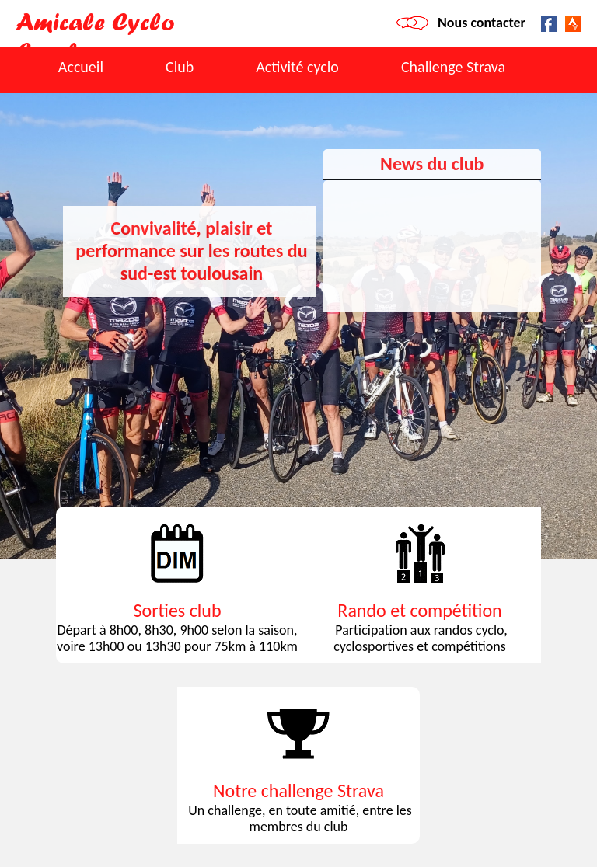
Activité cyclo (297, 66)
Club (180, 66)
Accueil (80, 66)
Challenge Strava (453, 66)
